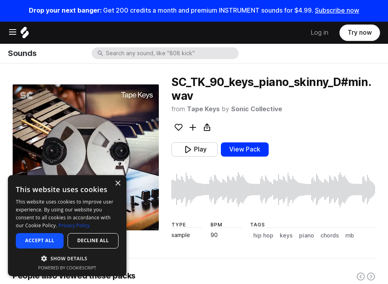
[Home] (25, 34)
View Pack (244, 149)
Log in (319, 32)
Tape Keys (203, 109)
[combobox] (171, 53)
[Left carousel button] (361, 276)
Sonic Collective (256, 109)
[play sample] (273, 189)
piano (306, 235)
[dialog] (67, 225)
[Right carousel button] (371, 276)
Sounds (22, 53)
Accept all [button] (40, 240)
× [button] (118, 184)
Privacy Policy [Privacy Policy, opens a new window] (74, 225)
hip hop (263, 235)
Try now (360, 32)
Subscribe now (337, 10)
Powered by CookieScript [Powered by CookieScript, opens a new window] (67, 268)
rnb (349, 235)
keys (286, 235)
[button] (67, 258)
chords (329, 235)
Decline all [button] (93, 240)
